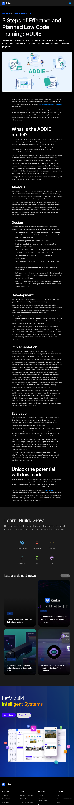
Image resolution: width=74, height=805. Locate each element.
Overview (5, 795)
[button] (70, 3)
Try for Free (24, 715)
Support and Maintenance (42, 800)
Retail (57, 795)
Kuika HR (23, 799)
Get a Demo (8, 715)
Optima (40, 795)
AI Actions (5, 802)
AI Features (6, 799)
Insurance (59, 802)
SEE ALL (65, 576)
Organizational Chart (27, 802)
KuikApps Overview (26, 795)
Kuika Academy (50, 490)
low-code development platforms (50, 104)
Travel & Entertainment (63, 799)
